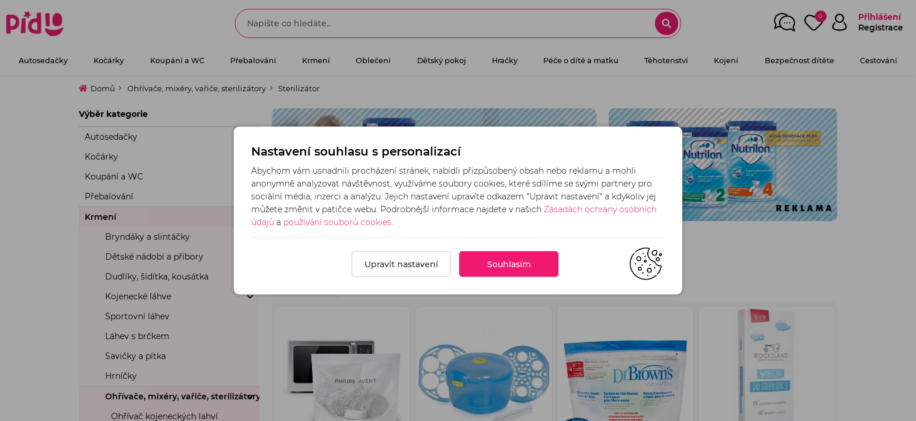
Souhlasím (509, 264)
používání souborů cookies (337, 222)
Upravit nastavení (401, 264)
